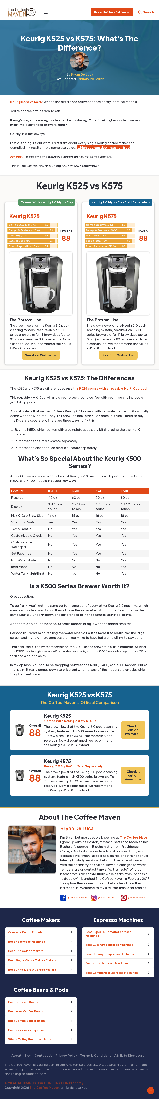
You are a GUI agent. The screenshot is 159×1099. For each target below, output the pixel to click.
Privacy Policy (66, 1055)
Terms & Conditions (95, 1055)
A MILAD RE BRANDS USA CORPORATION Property (44, 1083)
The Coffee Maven (44, 1087)
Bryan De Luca (82, 74)
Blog (27, 1055)
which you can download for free (104, 147)
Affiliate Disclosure (129, 1055)
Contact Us (43, 1055)
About (16, 1055)
